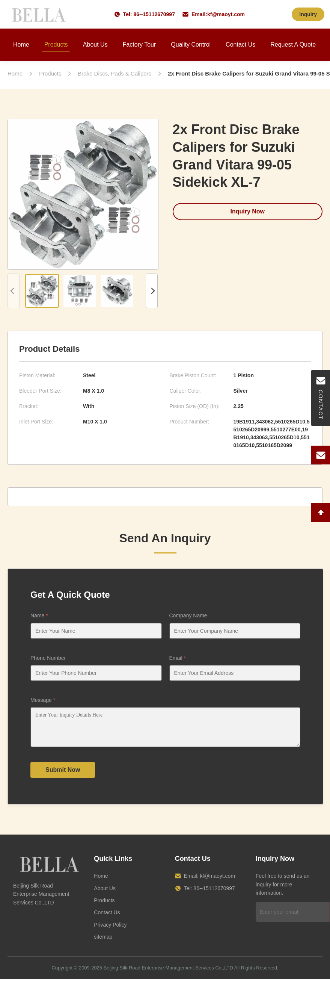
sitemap (103, 942)
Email (177, 658)
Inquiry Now (247, 211)
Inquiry (308, 14)
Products (56, 44)
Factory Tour (139, 44)
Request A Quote (293, 44)
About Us (95, 44)
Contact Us (240, 44)
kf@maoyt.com (226, 14)
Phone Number (48, 658)
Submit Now (62, 775)
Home (21, 44)
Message (42, 700)
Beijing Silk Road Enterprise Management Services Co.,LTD (168, 973)
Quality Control (191, 44)
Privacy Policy (110, 930)
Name (39, 615)
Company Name (188, 615)
